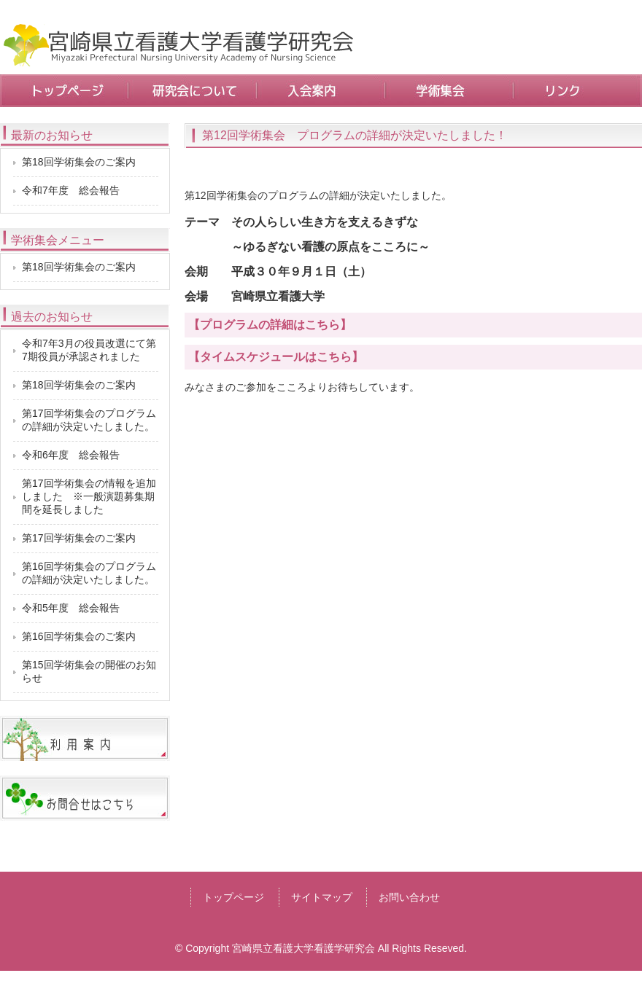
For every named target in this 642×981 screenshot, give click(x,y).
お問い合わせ (409, 897)
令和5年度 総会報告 (71, 608)
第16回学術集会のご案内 (79, 636)
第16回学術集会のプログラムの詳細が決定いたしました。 (89, 572)
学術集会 (449, 90)
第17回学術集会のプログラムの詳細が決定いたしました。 (89, 419)
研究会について (192, 90)
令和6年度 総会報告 (71, 455)
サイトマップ (321, 897)
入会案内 (321, 90)
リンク (578, 90)
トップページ (64, 90)
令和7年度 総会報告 (71, 190)
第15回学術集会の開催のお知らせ (89, 671)
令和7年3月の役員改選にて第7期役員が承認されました (89, 349)
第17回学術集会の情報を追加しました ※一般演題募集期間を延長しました (89, 496)
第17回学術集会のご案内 (79, 538)
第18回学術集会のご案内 (79, 162)
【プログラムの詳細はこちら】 (270, 324)
